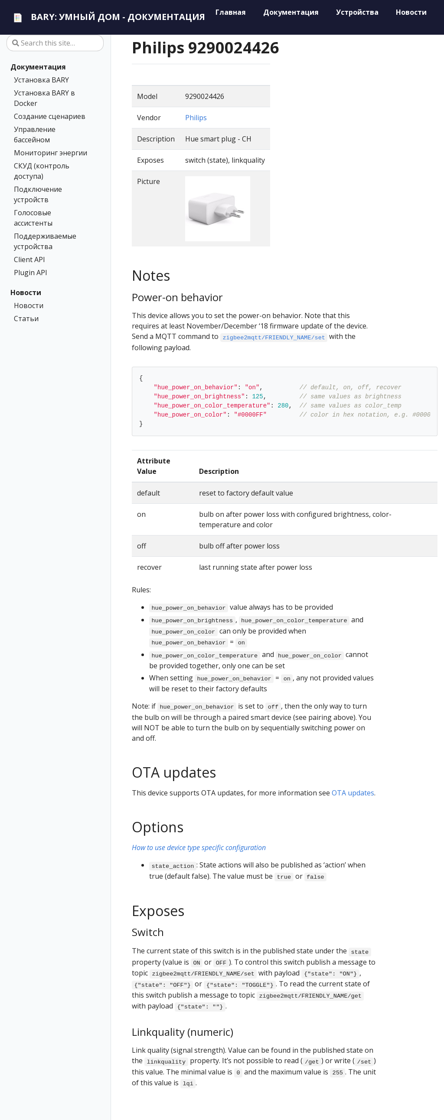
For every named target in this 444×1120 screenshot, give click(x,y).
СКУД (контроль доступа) (41, 171)
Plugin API (30, 272)
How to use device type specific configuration (199, 847)
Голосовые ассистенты (33, 218)
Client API (29, 259)
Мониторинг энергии (50, 153)
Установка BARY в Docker (44, 98)
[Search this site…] (55, 43)
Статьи (26, 318)
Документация (38, 67)
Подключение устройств (38, 194)
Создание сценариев (49, 116)
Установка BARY (41, 80)
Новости (25, 292)
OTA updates (353, 793)
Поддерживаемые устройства (45, 241)
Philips (196, 117)
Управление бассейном (35, 135)
